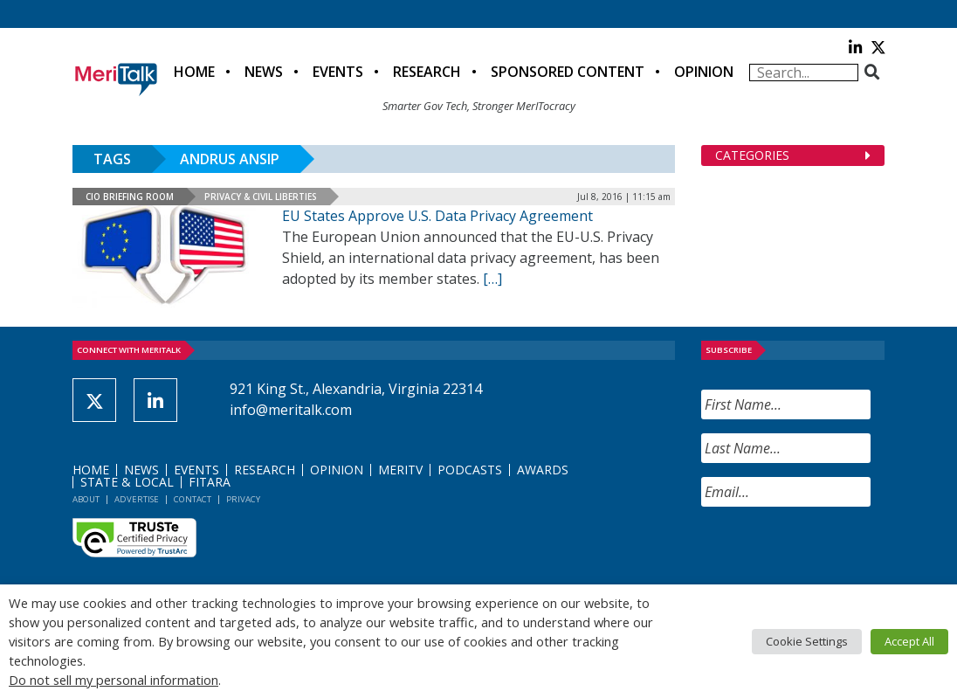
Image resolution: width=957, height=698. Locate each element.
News (263, 71)
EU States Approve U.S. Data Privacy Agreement (437, 215)
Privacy (243, 499)
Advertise (136, 499)
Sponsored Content (567, 71)
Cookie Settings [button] (807, 641)
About (86, 499)
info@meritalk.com (291, 409)
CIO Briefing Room (130, 196)
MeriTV (400, 469)
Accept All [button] (909, 641)
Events (338, 71)
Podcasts (469, 469)
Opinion (703, 71)
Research (427, 71)
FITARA (210, 481)
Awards (542, 469)
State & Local (127, 481)
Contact (192, 499)
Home (194, 71)
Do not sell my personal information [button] (113, 679)
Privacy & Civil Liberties (260, 196)
